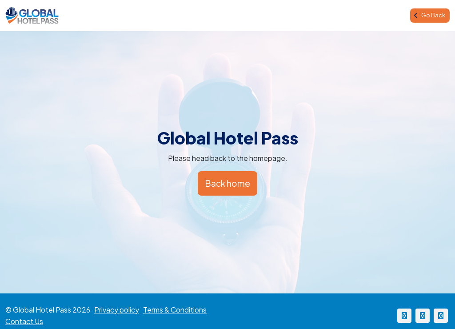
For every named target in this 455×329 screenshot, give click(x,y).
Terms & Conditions (175, 309)
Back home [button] (227, 183)
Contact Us (24, 321)
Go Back (429, 15)
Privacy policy (116, 309)
